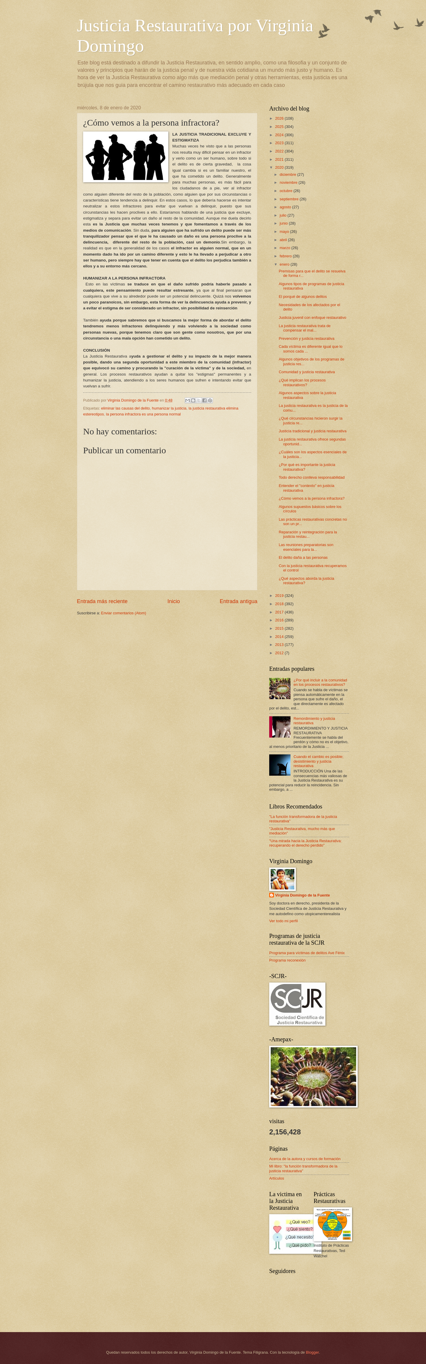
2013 (280, 644)
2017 (280, 612)
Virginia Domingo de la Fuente (302, 895)
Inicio (173, 601)
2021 (280, 159)
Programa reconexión (287, 960)
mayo (285, 231)
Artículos (276, 1178)
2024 (280, 135)
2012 (280, 653)
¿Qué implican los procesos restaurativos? (302, 382)
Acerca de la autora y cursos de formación (305, 1159)
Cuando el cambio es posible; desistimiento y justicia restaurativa (318, 761)
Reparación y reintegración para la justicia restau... (308, 534)
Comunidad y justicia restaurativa (307, 372)
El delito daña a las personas (303, 557)
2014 (280, 636)
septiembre (289, 199)
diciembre (288, 174)
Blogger (312, 1352)
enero (285, 264)
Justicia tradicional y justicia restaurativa (312, 431)
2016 (280, 620)
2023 (280, 143)
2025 (280, 126)
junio (284, 223)
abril (284, 240)
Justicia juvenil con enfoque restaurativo (312, 317)
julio (283, 215)
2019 (280, 595)
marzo (285, 248)
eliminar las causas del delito (125, 408)
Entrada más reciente (102, 601)
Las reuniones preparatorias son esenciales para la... (306, 547)
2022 (280, 151)
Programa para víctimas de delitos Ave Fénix (307, 953)
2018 (280, 604)
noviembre (289, 182)
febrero (286, 256)
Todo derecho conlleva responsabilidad (312, 477)
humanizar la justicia (169, 408)
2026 (280, 118)
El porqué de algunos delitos (303, 296)
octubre (286, 191)
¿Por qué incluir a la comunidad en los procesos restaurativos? (320, 682)
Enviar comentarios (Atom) (123, 613)
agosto (286, 207)
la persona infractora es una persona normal (143, 414)
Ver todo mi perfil (283, 921)
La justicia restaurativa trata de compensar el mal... (304, 328)
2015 (280, 628)
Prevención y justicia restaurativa (306, 338)
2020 (280, 167)
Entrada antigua (238, 601)
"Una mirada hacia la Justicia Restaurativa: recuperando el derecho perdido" (305, 843)
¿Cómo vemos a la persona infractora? (312, 498)
